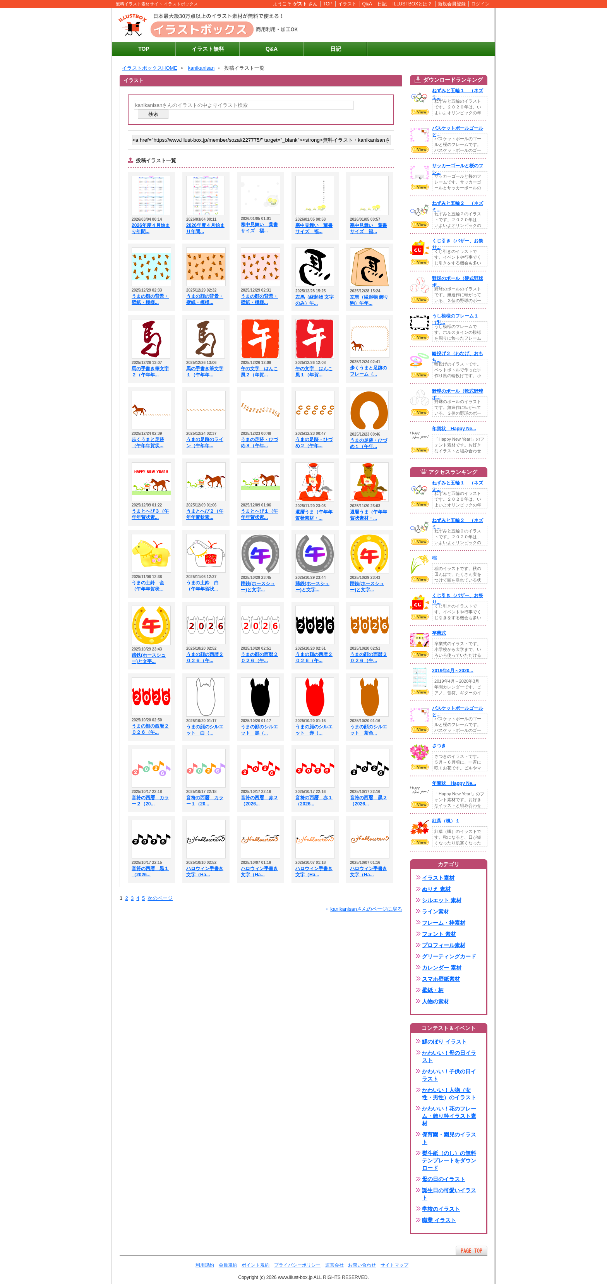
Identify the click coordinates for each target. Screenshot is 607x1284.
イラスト (347, 4)
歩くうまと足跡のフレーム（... (368, 371)
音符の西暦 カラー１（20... (204, 801)
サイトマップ (394, 1265)
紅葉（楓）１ (446, 821)
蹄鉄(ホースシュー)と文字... (258, 586)
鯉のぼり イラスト (444, 1042)
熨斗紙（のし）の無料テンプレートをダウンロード (449, 1160)
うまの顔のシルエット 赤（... (314, 730)
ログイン (480, 4)
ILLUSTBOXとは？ (412, 4)
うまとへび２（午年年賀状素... (204, 514)
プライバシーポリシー (297, 1265)
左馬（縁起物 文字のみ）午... (314, 300)
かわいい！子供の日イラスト (449, 1075)
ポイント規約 (255, 1265)
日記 (382, 4)
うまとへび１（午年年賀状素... (259, 514)
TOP (328, 4)
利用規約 (204, 1265)
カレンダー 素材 (441, 968)
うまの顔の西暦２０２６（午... (204, 657)
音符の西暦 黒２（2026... (368, 801)
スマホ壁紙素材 (441, 979)
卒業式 (439, 633)
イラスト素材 (438, 878)
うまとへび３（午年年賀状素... (150, 514)
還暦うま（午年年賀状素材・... (314, 515)
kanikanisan (201, 68)
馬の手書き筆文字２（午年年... (150, 372)
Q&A (367, 4)
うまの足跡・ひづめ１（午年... (368, 443)
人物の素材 (435, 1001)
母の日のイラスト (443, 1179)
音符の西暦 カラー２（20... (150, 801)
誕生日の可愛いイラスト (449, 1194)
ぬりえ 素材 (436, 889)
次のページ (160, 898)
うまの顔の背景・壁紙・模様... (150, 299)
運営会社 (334, 1265)
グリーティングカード (449, 956)
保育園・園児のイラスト (449, 1138)
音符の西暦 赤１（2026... (314, 801)
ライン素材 (435, 911)
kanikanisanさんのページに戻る (366, 909)
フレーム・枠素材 (443, 923)
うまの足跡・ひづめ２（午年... (314, 442)
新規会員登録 (452, 4)
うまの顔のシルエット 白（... (204, 730)
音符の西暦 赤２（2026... (259, 801)
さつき (439, 745)
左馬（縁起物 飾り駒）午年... (369, 300)
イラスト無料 (208, 49)
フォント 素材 (439, 934)
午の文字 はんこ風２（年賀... (259, 372)
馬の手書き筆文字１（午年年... (204, 372)
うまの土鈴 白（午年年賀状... (202, 586)
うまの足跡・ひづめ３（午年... (259, 442)
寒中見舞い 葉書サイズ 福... (259, 227)
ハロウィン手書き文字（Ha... (204, 871)
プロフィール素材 (443, 945)
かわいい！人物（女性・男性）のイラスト (449, 1093)
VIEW (420, 112)
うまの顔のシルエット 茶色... (368, 730)
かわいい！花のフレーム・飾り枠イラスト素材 (449, 1115)
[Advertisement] (400, 25)
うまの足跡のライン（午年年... (204, 442)
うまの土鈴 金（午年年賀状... (148, 586)
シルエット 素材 (441, 900)
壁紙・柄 (433, 990)
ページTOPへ (471, 1250)
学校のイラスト (441, 1209)
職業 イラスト (439, 1220)
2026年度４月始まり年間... (151, 228)
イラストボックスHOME (149, 68)
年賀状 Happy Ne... (454, 428)
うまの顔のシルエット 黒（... (259, 730)
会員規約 (228, 1265)
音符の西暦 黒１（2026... (150, 871)
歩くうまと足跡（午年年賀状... (148, 442)
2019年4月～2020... (452, 670)
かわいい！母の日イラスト (449, 1056)
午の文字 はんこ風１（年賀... (314, 372)
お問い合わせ (362, 1265)
